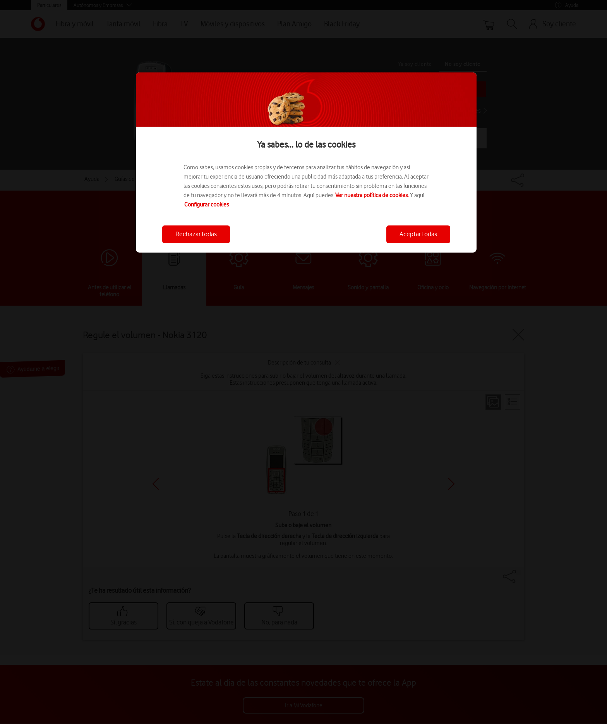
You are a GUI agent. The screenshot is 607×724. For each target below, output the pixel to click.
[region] (306, 162)
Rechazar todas (196, 234)
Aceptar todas (418, 234)
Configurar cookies (206, 204)
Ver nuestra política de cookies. (372, 195)
